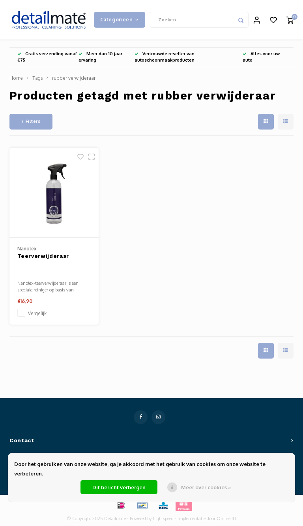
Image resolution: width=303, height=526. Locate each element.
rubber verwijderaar (73, 78)
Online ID (226, 518)
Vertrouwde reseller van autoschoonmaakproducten (165, 57)
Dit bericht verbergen (119, 487)
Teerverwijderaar (43, 256)
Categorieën (119, 19)
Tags (37, 78)
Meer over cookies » (206, 487)
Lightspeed (163, 518)
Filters (31, 121)
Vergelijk (37, 313)
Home (16, 78)
